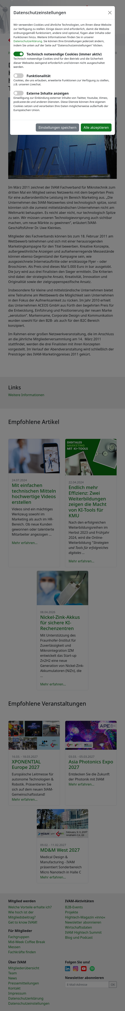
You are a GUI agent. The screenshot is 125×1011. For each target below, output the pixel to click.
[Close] (109, 12)
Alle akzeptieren (96, 127)
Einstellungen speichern (57, 127)
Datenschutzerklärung (27, 41)
